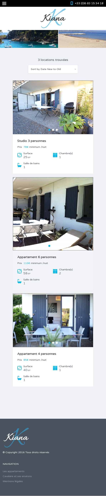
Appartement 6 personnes (36, 257)
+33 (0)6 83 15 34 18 (89, 3)
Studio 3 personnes (31, 141)
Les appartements (13, 471)
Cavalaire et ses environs (17, 476)
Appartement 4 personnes (36, 354)
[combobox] (53, 69)
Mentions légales (13, 481)
